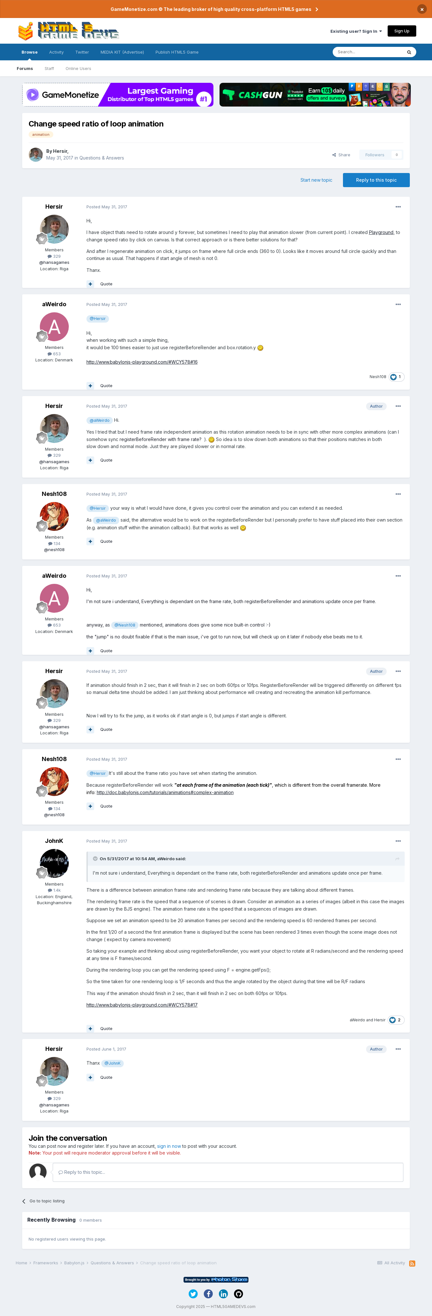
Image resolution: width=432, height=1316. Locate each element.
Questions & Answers (101, 157)
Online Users (78, 68)
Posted (106, 206)
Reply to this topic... (82, 1172)
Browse (30, 54)
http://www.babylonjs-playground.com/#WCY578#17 (142, 1005)
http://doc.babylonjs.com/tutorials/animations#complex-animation (165, 792)
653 (54, 353)
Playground (381, 232)
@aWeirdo (100, 420)
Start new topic (316, 180)
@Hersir (98, 318)
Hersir (60, 151)
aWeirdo (54, 304)
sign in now (169, 1146)
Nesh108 (378, 376)
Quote (106, 283)
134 (54, 543)
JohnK (54, 840)
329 (54, 256)
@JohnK (112, 1063)
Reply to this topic (376, 180)
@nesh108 (54, 549)
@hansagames (54, 262)
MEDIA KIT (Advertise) (122, 52)
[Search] (367, 52)
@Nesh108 (124, 625)
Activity (56, 52)
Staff (49, 68)
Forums (25, 68)
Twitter (82, 52)
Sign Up (402, 30)
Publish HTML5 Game (177, 52)
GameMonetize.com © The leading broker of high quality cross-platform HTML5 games (211, 9)
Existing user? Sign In (356, 31)
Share (341, 154)
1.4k (54, 890)
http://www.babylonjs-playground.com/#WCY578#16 (142, 362)
